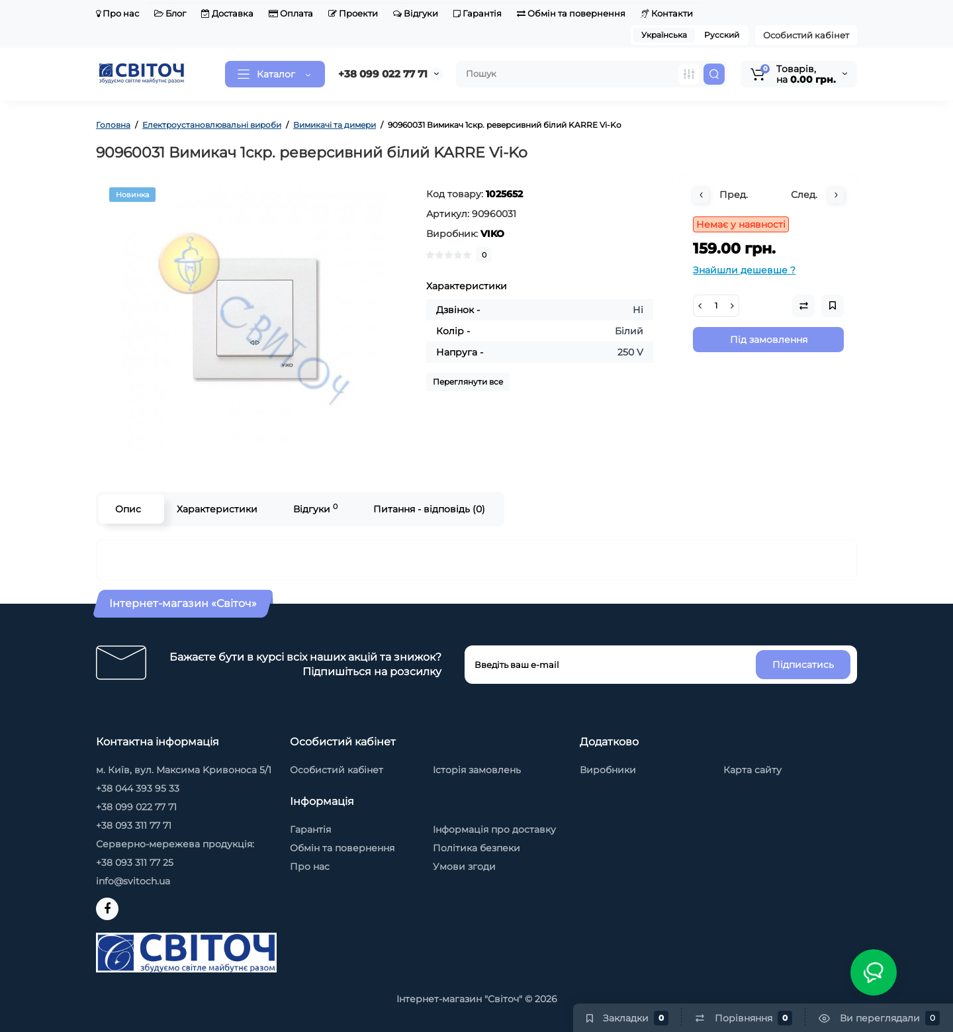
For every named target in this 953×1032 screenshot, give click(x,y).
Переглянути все (468, 382)
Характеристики (217, 509)
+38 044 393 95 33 (137, 788)
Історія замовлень (477, 770)
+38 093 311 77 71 (133, 825)
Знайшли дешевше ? (744, 270)
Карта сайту (752, 770)
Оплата (291, 13)
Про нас (117, 13)
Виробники (608, 770)
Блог (170, 13)
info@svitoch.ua (133, 881)
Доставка (227, 13)
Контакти (667, 13)
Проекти (353, 13)
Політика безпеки (476, 848)
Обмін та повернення (571, 13)
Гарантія (477, 13)
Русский (721, 35)
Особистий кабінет (806, 35)
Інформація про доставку (494, 829)
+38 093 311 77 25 (134, 862)
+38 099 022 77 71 (383, 74)
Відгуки (415, 13)
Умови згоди (464, 866)
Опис (128, 509)
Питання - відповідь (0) (429, 509)
